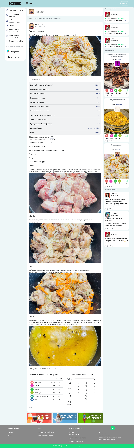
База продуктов (55, 19)
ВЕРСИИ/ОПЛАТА (74, 434)
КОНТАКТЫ (82, 438)
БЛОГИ (10, 436)
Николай (40, 12)
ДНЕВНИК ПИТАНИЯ (13, 428)
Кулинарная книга (41, 19)
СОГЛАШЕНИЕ (73, 441)
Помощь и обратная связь (15, 46)
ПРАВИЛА (80, 441)
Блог (30, 19)
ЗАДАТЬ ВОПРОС (74, 438)
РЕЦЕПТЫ (10, 432)
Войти (125, 3)
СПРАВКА (71, 432)
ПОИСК (40, 428)
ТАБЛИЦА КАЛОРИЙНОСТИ (46, 432)
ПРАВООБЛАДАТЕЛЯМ (75, 428)
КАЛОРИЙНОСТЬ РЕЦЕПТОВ (46, 436)
